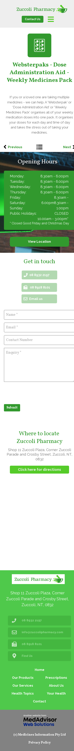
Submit (12, 407)
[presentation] (34, 392)
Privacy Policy (39, 743)
